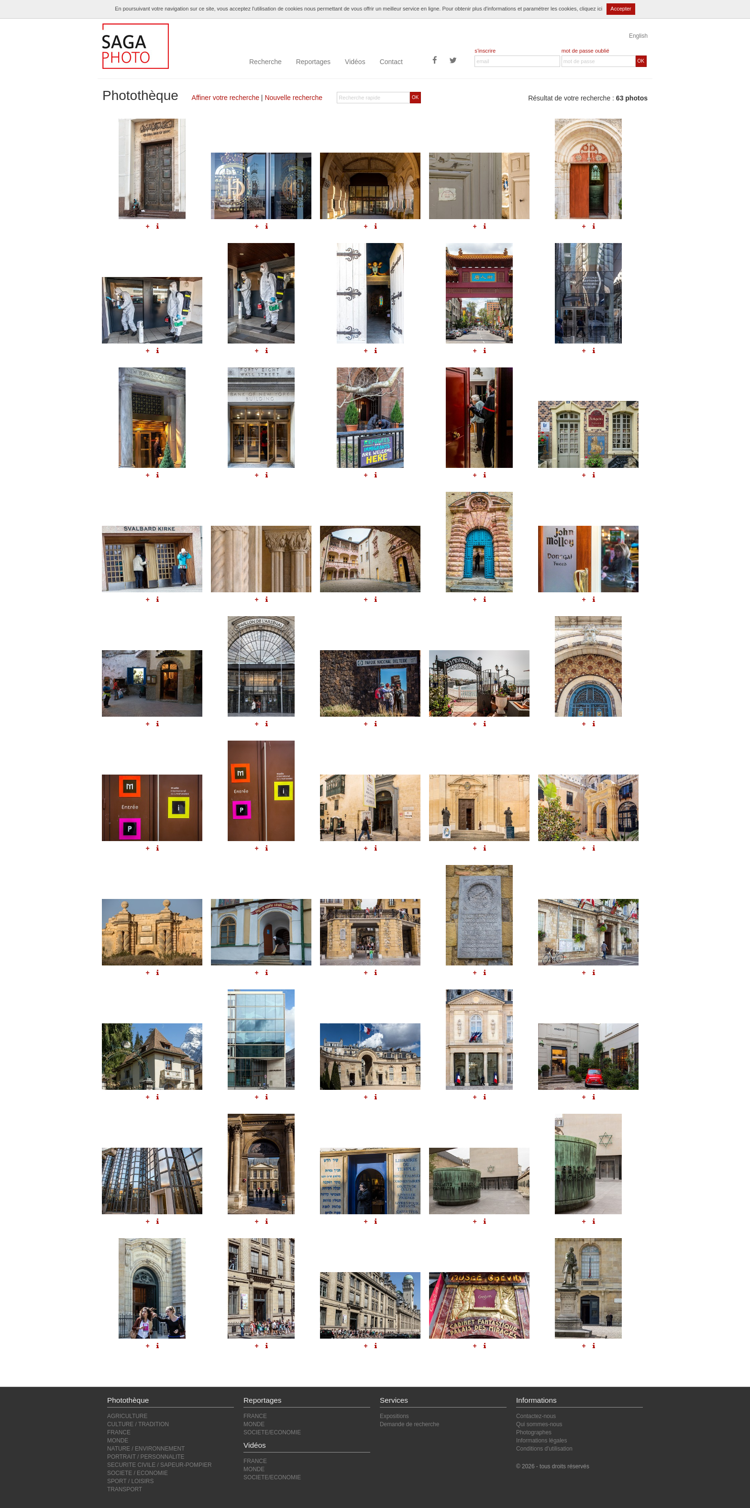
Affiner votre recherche (225, 97)
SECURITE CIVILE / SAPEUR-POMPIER (159, 1465)
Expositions (394, 1416)
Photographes (533, 1432)
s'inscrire (485, 51)
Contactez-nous (536, 1416)
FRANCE (119, 1432)
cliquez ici (591, 8)
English (638, 36)
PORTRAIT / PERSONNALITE (145, 1456)
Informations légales (541, 1440)
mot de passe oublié (585, 51)
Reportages (313, 62)
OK (641, 61)
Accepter (620, 8)
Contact (391, 62)
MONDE (117, 1440)
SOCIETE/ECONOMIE (272, 1432)
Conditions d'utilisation (544, 1448)
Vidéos (355, 62)
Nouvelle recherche (293, 97)
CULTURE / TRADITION (138, 1424)
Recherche (265, 62)
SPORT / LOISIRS (130, 1481)
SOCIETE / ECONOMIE (137, 1473)
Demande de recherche (409, 1424)
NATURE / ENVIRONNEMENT (146, 1448)
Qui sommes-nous (539, 1424)
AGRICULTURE (127, 1416)
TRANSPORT (124, 1489)
